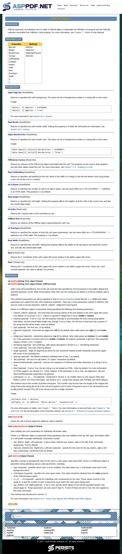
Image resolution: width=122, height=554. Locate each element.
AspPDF (10, 533)
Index (11, 67)
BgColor (12, 47)
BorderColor (14, 53)
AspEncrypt (48, 533)
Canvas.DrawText (66, 299)
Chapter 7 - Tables (82, 32)
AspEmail (47, 528)
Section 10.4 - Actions (42, 116)
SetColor (29, 56)
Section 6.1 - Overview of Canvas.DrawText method (87, 411)
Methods (33, 44)
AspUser (10, 535)
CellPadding (14, 59)
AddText (29, 47)
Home (59, 5)
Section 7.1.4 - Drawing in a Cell (78, 167)
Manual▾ (74, 5)
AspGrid (84, 533)
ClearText (30, 50)
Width (11, 76)
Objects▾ (84, 5)
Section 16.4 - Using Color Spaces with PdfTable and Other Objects (62, 499)
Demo (93, 5)
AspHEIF (84, 530)
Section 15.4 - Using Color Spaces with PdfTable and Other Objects (79, 380)
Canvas (12, 56)
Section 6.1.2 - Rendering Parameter (83, 345)
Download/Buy (103, 5)
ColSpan (12, 62)
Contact (61, 8)
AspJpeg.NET (49, 530)
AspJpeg (10, 530)
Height (11, 65)
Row (11, 70)
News (66, 5)
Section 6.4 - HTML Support (45, 371)
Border (12, 50)
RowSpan (13, 73)
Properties (16, 44)
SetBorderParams (33, 53)
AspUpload (11, 528)
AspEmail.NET (86, 528)
